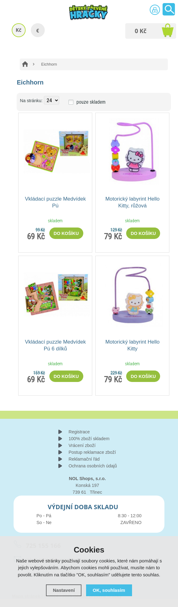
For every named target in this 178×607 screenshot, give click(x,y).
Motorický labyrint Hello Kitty (132, 345)
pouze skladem (91, 102)
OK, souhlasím (109, 590)
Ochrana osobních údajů (92, 465)
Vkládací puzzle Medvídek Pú (55, 202)
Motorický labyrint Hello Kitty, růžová (132, 202)
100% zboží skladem (89, 438)
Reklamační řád (84, 459)
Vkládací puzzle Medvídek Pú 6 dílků (55, 345)
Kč (19, 30)
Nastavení (64, 590)
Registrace (79, 431)
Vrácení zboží (81, 445)
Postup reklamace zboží (92, 452)
